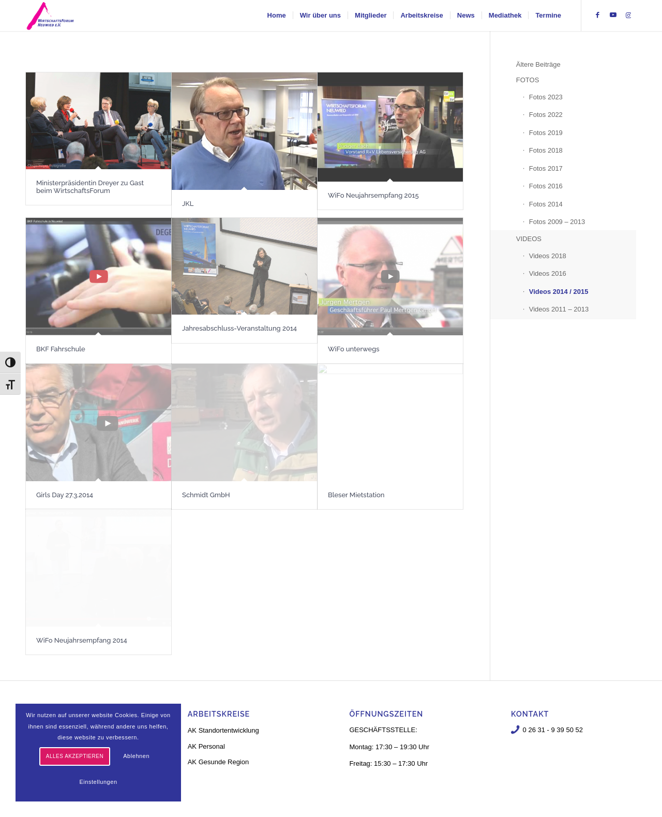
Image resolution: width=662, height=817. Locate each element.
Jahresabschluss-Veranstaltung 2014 (239, 328)
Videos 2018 (547, 256)
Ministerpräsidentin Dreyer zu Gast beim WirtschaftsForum (90, 186)
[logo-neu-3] (50, 15)
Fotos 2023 (546, 97)
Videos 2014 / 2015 (559, 291)
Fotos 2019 (546, 133)
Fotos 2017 (546, 168)
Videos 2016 (547, 273)
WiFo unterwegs (354, 349)
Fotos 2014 (546, 204)
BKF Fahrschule (60, 349)
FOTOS (527, 80)
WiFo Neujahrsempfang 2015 (373, 195)
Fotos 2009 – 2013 (557, 222)
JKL (187, 203)
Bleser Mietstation (356, 495)
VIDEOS (528, 239)
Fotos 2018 (546, 150)
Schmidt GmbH (206, 495)
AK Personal (206, 746)
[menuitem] (277, 15)
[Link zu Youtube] (613, 15)
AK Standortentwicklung (223, 730)
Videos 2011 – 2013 (559, 309)
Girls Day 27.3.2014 (64, 495)
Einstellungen (98, 782)
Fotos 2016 (546, 186)
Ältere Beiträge (538, 64)
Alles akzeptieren (74, 756)
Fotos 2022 (546, 114)
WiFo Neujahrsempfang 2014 (81, 640)
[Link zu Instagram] (628, 15)
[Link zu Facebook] (597, 15)
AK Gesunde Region (218, 762)
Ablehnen (136, 756)
